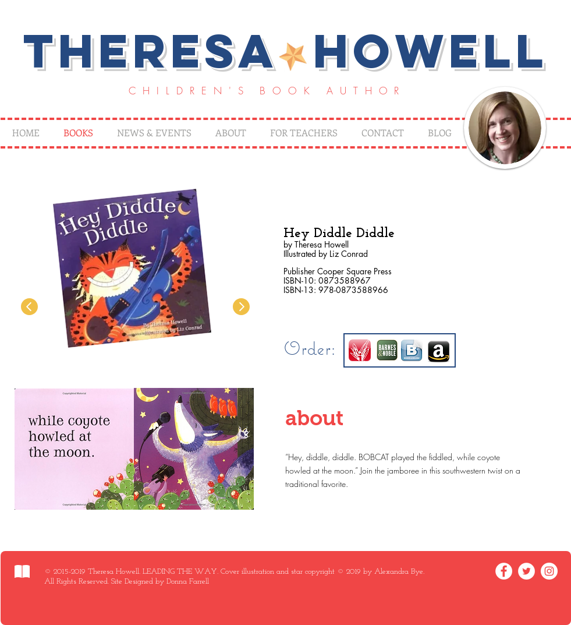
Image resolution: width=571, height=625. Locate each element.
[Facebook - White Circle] (503, 571)
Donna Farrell (187, 581)
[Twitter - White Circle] (526, 571)
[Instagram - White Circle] (549, 571)
